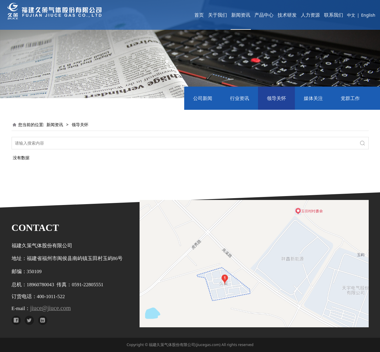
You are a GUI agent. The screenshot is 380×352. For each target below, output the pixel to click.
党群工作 (350, 98)
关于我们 (208, 15)
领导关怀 (276, 98)
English (360, 15)
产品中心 (255, 15)
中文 (342, 15)
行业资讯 (239, 98)
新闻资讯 (232, 15)
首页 (190, 15)
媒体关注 (313, 98)
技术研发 (278, 15)
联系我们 (324, 15)
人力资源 (301, 15)
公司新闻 (202, 98)
